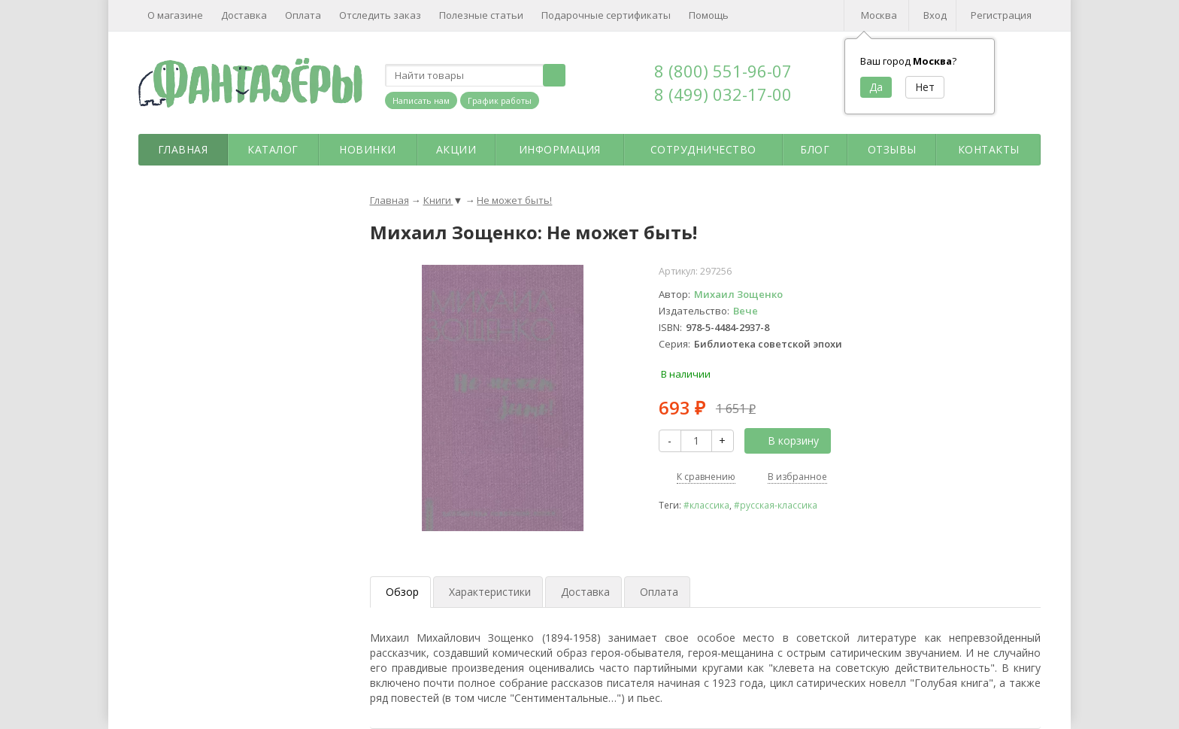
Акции (456, 149)
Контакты (989, 149)
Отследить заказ (380, 15)
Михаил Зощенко (738, 294)
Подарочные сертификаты (606, 15)
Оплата (303, 15)
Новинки (367, 149)
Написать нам (421, 100)
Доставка (244, 15)
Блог (814, 149)
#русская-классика (775, 505)
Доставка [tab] (585, 592)
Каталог (273, 149)
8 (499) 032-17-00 (723, 94)
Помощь (709, 15)
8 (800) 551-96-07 (723, 70)
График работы (500, 100)
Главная (183, 149)
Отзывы (892, 149)
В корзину (785, 440)
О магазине (175, 15)
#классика (706, 505)
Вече (745, 310)
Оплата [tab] (659, 592)
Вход (935, 15)
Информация (560, 149)
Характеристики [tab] (490, 592)
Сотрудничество (703, 149)
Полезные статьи (481, 15)
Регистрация (1001, 15)
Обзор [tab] (402, 592)
